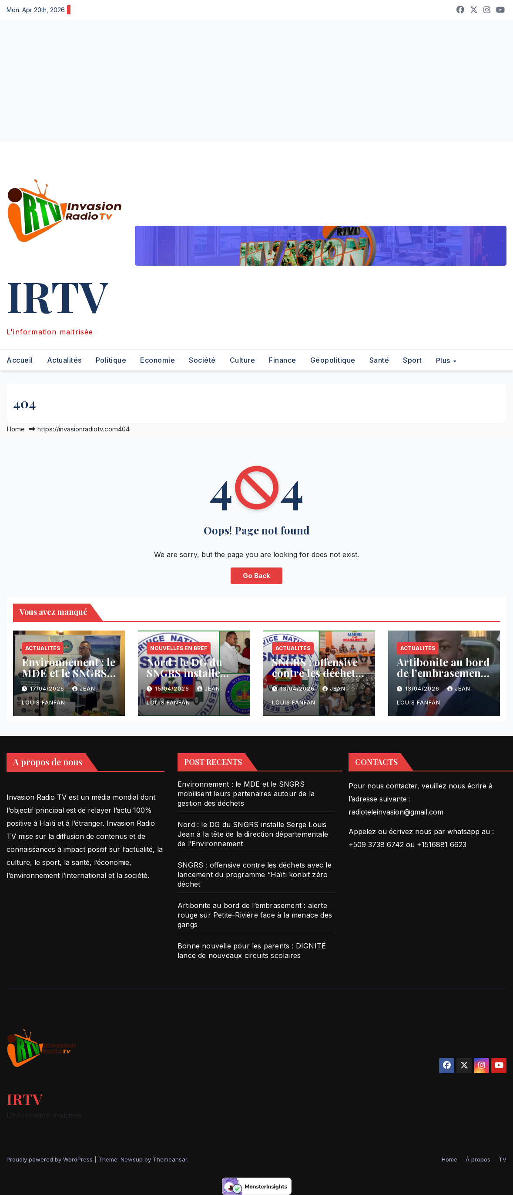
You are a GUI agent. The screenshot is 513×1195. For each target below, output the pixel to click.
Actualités (64, 360)
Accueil (20, 360)
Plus (444, 360)
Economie (157, 360)
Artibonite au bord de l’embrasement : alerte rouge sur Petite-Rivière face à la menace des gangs (255, 915)
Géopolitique (332, 360)
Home (16, 429)
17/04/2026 (48, 688)
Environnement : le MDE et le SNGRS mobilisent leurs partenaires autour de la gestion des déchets (246, 794)
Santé (379, 360)
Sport (412, 360)
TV (502, 1159)
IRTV (57, 295)
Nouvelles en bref (178, 648)
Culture (242, 360)
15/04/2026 (173, 688)
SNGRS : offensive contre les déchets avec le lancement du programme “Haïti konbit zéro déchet (255, 874)
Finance (282, 360)
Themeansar (170, 1159)
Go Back (256, 575)
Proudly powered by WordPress (50, 1159)
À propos (478, 1159)
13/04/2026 (298, 688)
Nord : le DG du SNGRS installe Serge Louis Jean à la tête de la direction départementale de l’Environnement (253, 834)
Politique (111, 360)
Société (202, 360)
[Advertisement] (256, 81)
